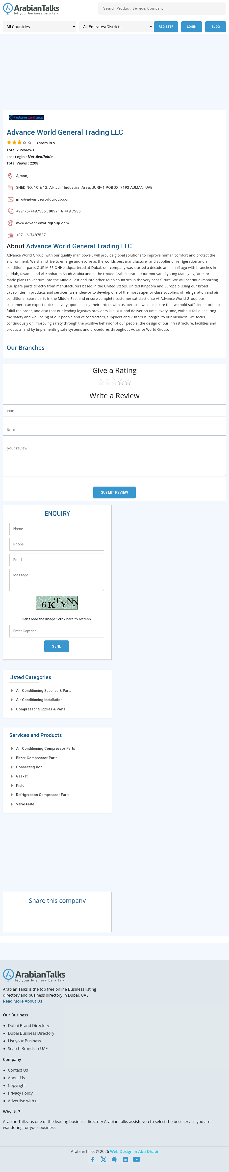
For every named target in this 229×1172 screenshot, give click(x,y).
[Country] (39, 26)
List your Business (24, 1040)
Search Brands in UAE (28, 1048)
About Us (16, 1077)
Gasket (21, 776)
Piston (21, 785)
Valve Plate (25, 804)
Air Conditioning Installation (39, 700)
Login (191, 26)
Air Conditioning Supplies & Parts (44, 690)
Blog (216, 26)
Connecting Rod (29, 767)
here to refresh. (79, 619)
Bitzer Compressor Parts (36, 758)
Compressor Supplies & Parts (40, 709)
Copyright (17, 1085)
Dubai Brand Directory (28, 1025)
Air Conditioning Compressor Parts (45, 748)
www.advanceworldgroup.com (42, 223)
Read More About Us (22, 1001)
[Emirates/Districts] (115, 26)
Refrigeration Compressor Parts (43, 795)
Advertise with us (23, 1100)
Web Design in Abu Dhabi (134, 1151)
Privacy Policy (20, 1093)
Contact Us (18, 1070)
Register (165, 26)
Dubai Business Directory (31, 1033)
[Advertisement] (114, 74)
